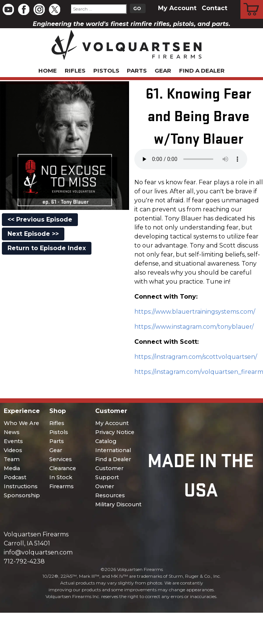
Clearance (62, 468)
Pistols (106, 70)
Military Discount (118, 504)
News (12, 432)
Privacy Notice (114, 432)
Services (60, 459)
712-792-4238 (24, 561)
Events (13, 441)
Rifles (75, 70)
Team (12, 459)
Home (47, 70)
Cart (252, 1)
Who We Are (21, 423)
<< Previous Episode (40, 219)
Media (12, 468)
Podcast (15, 477)
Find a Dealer (202, 70)
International (113, 450)
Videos (13, 450)
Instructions (21, 486)
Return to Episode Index (47, 248)
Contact (214, 8)
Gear (163, 70)
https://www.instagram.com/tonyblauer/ (194, 326)
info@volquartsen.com (38, 552)
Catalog (105, 441)
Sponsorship (22, 495)
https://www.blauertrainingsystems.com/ (194, 311)
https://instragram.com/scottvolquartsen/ (195, 356)
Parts (137, 70)
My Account (177, 8)
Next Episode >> (33, 233)
